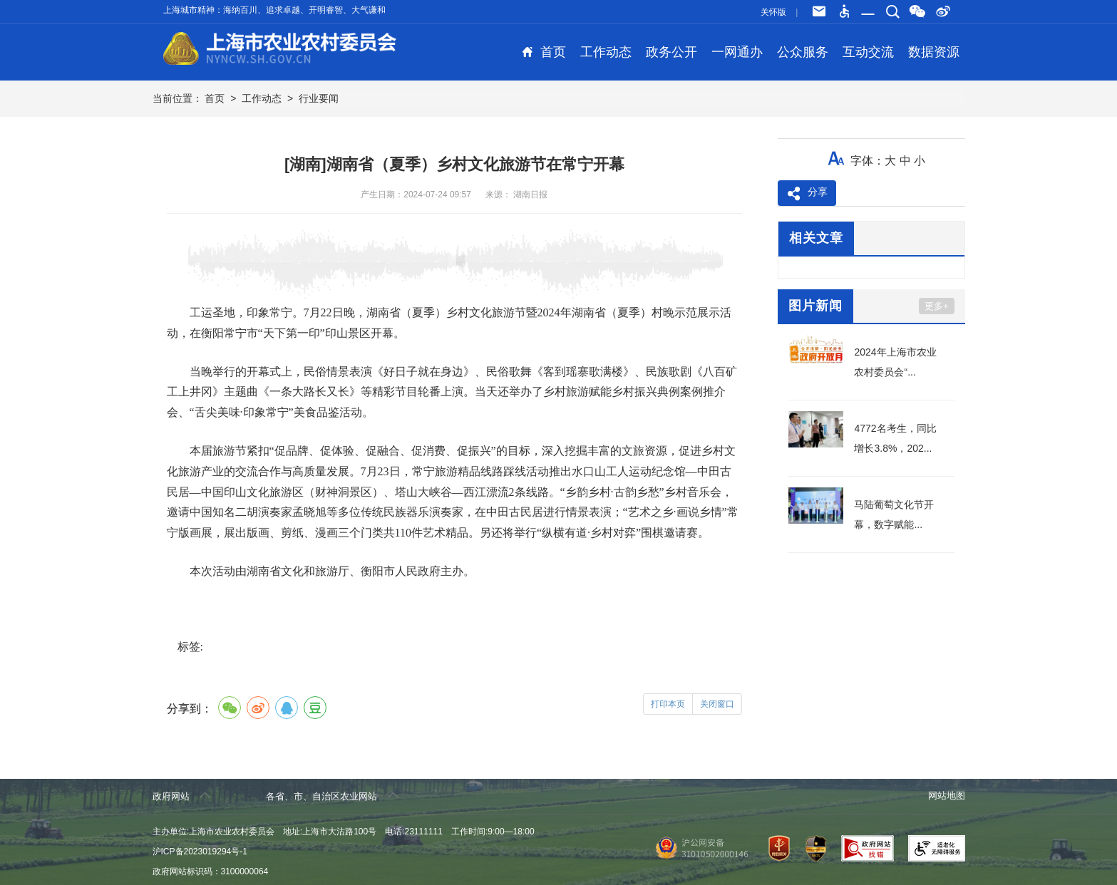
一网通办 (737, 52)
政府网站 (182, 796)
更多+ (937, 306)
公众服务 (802, 52)
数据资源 (933, 52)
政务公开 (671, 52)
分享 (807, 194)
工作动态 (606, 52)
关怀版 (773, 12)
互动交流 (868, 52)
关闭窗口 (717, 704)
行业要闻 (319, 98)
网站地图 (946, 795)
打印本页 (668, 704)
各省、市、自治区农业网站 (332, 796)
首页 (544, 52)
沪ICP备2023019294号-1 (200, 851)
